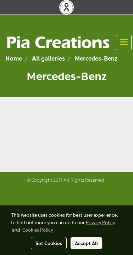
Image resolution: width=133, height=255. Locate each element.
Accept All (86, 243)
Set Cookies (48, 243)
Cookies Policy (37, 229)
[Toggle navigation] (124, 42)
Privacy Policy (100, 222)
